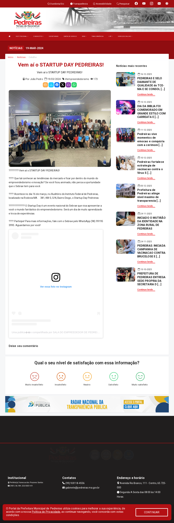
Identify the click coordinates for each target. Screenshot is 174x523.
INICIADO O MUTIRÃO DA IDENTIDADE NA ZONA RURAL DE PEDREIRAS (151, 223)
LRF (111, 36)
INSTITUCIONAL (22, 36)
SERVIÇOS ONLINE (125, 36)
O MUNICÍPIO (38, 36)
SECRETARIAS (53, 36)
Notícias (21, 57)
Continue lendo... (146, 94)
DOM (84, 36)
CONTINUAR (151, 512)
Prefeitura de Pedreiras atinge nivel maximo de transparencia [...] (149, 195)
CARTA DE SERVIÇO (70, 36)
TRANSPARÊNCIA (97, 36)
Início (10, 57)
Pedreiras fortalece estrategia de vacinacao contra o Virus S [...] (150, 167)
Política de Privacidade (46, 511)
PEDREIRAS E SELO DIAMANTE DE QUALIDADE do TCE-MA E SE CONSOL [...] (151, 84)
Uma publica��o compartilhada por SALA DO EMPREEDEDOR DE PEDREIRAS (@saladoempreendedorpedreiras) (76, 332)
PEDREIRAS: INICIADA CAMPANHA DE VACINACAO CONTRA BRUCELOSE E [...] (151, 251)
